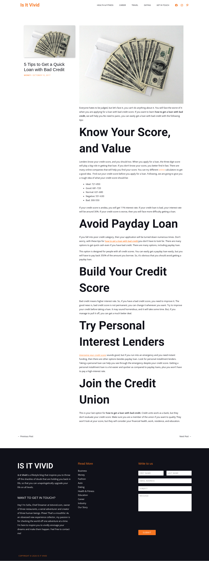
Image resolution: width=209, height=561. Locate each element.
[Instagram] (182, 5)
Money (27, 75)
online (162, 169)
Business (82, 471)
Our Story (83, 507)
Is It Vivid (29, 5)
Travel (140, 5)
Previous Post (26, 436)
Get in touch (164, 5)
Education (83, 495)
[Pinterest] (187, 5)
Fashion (82, 479)
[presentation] (160, 525)
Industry (82, 503)
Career (129, 5)
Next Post (185, 436)
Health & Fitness (114, 5)
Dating (150, 5)
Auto (80, 483)
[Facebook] (176, 5)
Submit (147, 532)
